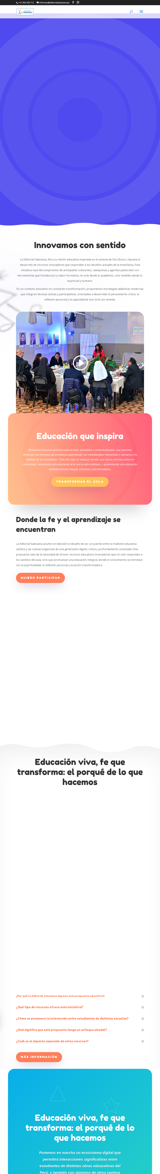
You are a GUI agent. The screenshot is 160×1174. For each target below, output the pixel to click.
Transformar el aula (80, 357)
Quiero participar (40, 453)
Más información (39, 932)
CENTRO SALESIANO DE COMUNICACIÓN (82, 1169)
